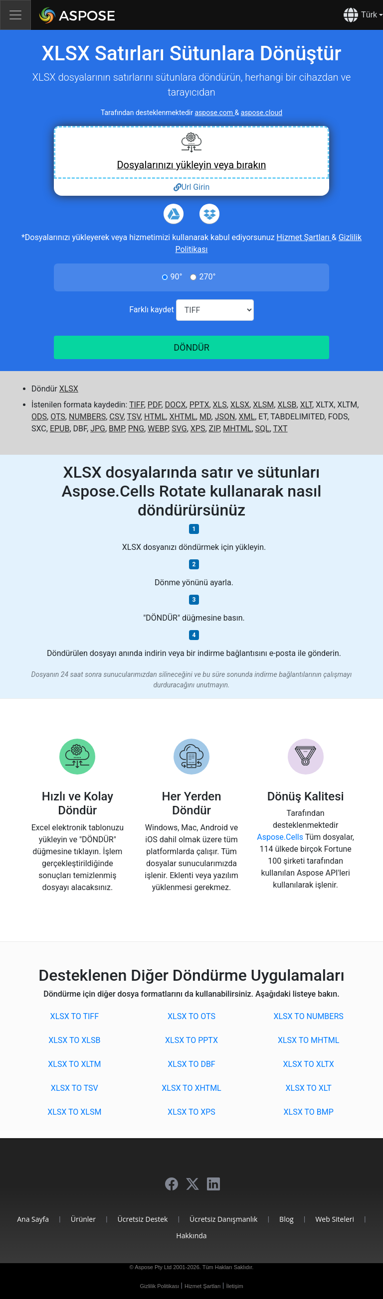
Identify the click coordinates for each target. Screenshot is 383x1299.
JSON (225, 416)
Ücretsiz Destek (143, 1219)
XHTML (182, 416)
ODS (39, 416)
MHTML (237, 428)
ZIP (214, 428)
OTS (57, 416)
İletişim (234, 1286)
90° (177, 276)
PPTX (199, 404)
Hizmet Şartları (304, 237)
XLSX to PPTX (191, 1040)
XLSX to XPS (191, 1112)
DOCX (175, 404)
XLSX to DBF (191, 1064)
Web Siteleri (334, 1219)
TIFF (136, 404)
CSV (116, 416)
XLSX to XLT (309, 1088)
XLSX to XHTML (191, 1088)
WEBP (158, 428)
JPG (97, 428)
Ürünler (83, 1219)
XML (247, 416)
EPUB (60, 428)
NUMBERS (87, 416)
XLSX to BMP (309, 1112)
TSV (133, 416)
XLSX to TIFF (74, 1016)
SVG (179, 428)
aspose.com (214, 113)
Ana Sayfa (33, 1219)
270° (207, 276)
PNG (136, 428)
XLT (306, 404)
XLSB (286, 404)
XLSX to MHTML (308, 1040)
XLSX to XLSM (74, 1112)
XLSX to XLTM (74, 1064)
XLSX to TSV (74, 1088)
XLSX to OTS (191, 1016)
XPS (198, 428)
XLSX (68, 388)
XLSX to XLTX (308, 1064)
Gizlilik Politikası (160, 1286)
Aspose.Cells (281, 837)
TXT (280, 428)
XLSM (263, 404)
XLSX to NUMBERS (308, 1016)
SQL (262, 428)
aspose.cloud (261, 113)
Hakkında (191, 1235)
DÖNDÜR (191, 347)
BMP (117, 428)
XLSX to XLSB (74, 1040)
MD (205, 416)
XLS (220, 404)
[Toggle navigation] (15, 15)
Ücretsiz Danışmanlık (223, 1219)
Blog (286, 1219)
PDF (155, 404)
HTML (155, 416)
